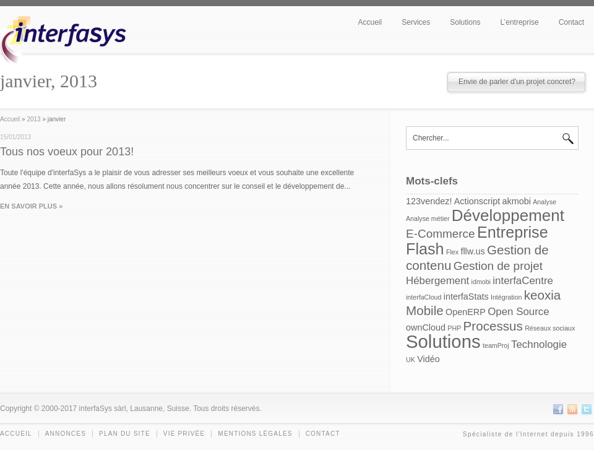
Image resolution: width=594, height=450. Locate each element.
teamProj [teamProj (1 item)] (496, 345)
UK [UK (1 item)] (410, 359)
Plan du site (124, 433)
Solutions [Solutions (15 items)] (443, 341)
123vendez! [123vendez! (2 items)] (429, 201)
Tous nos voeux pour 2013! (67, 151)
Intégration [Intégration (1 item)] (506, 297)
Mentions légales (255, 433)
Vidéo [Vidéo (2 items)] (428, 359)
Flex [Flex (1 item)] (452, 252)
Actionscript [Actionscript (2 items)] (477, 201)
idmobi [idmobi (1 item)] (481, 281)
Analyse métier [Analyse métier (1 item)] (427, 218)
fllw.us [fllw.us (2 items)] (472, 251)
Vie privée (184, 433)
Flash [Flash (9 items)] (425, 248)
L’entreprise (520, 22)
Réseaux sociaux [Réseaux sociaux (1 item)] (550, 328)
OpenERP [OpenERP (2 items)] (466, 312)
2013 (33, 119)
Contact (571, 22)
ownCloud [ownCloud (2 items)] (426, 327)
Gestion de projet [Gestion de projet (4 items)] (498, 265)
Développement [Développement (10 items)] (508, 215)
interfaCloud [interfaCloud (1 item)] (423, 297)
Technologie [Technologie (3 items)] (539, 344)
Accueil (370, 22)
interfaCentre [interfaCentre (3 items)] (523, 281)
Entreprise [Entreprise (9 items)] (512, 232)
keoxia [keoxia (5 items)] (542, 295)
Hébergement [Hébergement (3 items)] (437, 281)
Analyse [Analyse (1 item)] (544, 202)
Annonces (65, 433)
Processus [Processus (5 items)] (493, 326)
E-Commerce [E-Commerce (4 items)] (440, 233)
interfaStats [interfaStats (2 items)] (466, 296)
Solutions (465, 22)
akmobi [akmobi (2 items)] (516, 201)
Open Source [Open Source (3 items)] (518, 312)
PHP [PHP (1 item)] (454, 328)
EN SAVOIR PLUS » (31, 206)
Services (416, 22)
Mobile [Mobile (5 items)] (425, 310)
